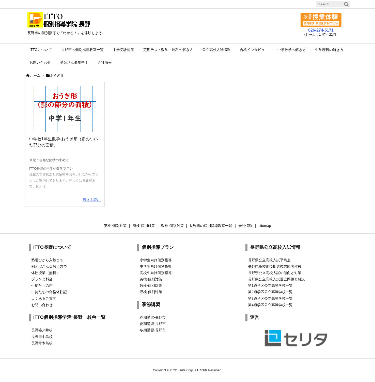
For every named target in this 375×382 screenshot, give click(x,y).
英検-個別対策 (151, 279)
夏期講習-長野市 (153, 324)
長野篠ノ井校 (42, 330)
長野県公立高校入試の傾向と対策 (274, 273)
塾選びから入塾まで (47, 260)
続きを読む (92, 200)
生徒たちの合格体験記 (49, 292)
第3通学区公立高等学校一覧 (270, 298)
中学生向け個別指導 (156, 266)
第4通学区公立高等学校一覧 (270, 305)
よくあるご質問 (43, 298)
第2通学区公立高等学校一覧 (270, 292)
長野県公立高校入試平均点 (269, 260)
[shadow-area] (65, 109)
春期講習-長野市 (153, 317)
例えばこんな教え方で (49, 266)
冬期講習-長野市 (153, 330)
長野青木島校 (42, 343)
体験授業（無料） (45, 273)
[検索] (346, 4)
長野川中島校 (42, 337)
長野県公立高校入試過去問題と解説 (276, 279)
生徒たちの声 (42, 285)
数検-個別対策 (151, 285)
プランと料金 (42, 279)
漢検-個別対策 (151, 292)
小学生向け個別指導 (156, 260)
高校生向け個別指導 (156, 273)
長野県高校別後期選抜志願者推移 (274, 266)
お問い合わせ (42, 305)
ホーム (35, 75)
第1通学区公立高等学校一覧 (270, 285)
